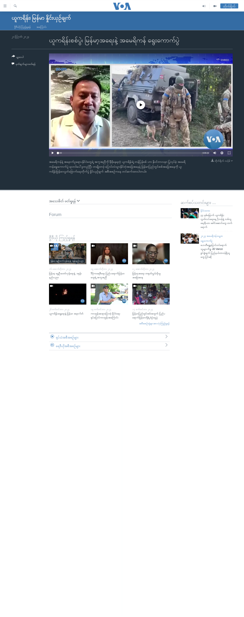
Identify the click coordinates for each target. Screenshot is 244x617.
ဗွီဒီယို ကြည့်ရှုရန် (22, 26)
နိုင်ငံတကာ (205, 210)
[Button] (18, 57)
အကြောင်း (41, 26)
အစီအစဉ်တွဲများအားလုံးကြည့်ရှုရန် (154, 323)
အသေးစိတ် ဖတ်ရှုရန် (64, 200)
